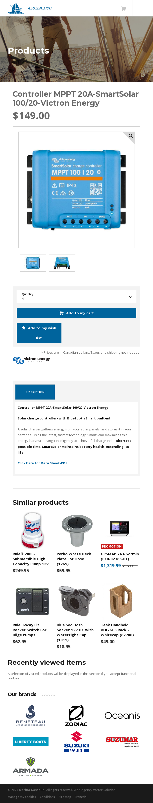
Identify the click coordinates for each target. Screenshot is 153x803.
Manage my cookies (22, 797)
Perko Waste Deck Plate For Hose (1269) (74, 558)
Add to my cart (80, 313)
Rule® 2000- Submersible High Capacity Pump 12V (31, 558)
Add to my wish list (41, 333)
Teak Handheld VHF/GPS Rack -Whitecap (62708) (117, 629)
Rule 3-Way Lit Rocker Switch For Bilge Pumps (30, 629)
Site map (65, 797)
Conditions (47, 797)
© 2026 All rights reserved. (40, 790)
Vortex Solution (104, 790)
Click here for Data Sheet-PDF (42, 463)
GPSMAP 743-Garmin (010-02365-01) (120, 556)
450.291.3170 (39, 8)
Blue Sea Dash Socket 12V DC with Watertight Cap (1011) (75, 632)
